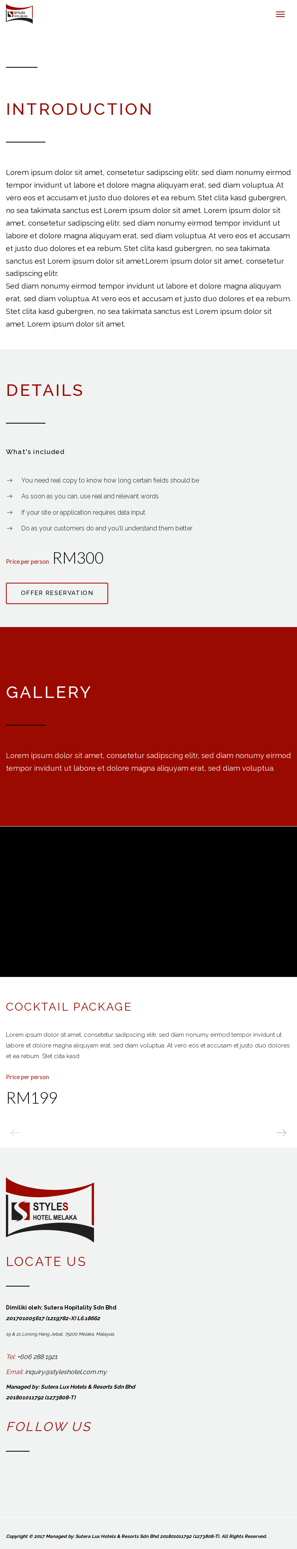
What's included (35, 452)
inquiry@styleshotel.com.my (66, 1372)
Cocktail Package (69, 1006)
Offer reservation (57, 593)
